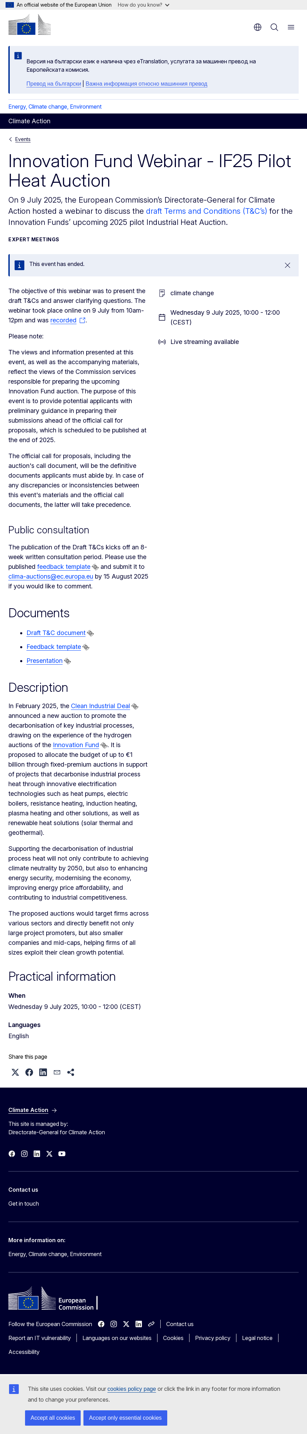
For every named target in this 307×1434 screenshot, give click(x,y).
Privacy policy (213, 1337)
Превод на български (53, 84)
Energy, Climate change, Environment (55, 106)
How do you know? (143, 5)
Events (23, 139)
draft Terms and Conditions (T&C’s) (206, 211)
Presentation (44, 660)
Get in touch (23, 1203)
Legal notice (257, 1337)
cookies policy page (131, 1389)
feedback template (63, 566)
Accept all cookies (53, 1418)
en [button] (257, 27)
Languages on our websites (117, 1337)
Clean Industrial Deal (100, 706)
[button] (15, 1072)
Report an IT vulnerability (39, 1337)
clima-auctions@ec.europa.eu (50, 576)
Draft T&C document (56, 632)
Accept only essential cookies (125, 1418)
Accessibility (24, 1351)
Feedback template (53, 646)
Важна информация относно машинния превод (146, 84)
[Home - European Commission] (29, 24)
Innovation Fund (76, 745)
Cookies (173, 1337)
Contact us (180, 1324)
